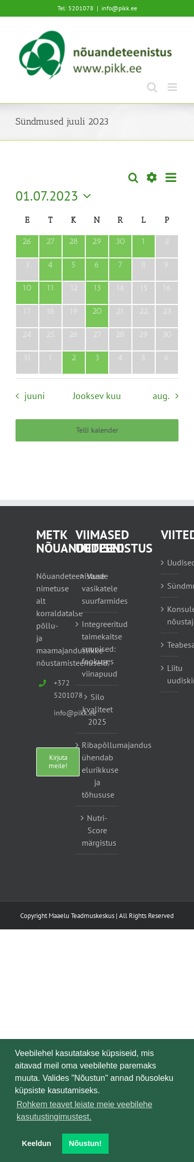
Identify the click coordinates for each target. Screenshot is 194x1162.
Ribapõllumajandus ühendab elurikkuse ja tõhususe (98, 770)
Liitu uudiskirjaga (170, 674)
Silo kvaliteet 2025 (97, 709)
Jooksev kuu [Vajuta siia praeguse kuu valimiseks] (97, 396)
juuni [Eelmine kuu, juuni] (34, 396)
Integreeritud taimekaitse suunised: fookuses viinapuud (98, 649)
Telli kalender (97, 430)
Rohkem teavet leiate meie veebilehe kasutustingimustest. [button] (84, 1110)
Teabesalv (170, 644)
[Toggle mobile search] (152, 87)
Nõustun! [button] (85, 1143)
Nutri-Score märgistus (98, 830)
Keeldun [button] (36, 1143)
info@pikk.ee (119, 8)
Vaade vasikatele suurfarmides (98, 588)
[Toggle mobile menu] (173, 87)
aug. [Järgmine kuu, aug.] (161, 396)
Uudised (170, 562)
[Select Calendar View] (170, 177)
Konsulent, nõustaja (170, 615)
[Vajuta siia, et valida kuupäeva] (56, 196)
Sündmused (170, 585)
